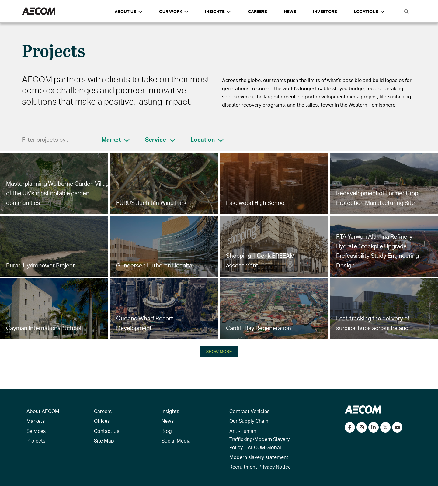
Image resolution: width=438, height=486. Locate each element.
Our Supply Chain (248, 421)
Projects (35, 440)
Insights (170, 411)
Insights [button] (218, 11)
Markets (35, 421)
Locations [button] (369, 11)
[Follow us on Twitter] (385, 427)
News (290, 11)
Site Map (104, 440)
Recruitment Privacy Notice (260, 467)
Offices (102, 421)
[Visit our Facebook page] (350, 427)
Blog (167, 431)
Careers (257, 11)
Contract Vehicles (249, 411)
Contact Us (106, 431)
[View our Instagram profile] (361, 427)
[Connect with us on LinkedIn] (373, 427)
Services (36, 431)
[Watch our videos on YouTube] (397, 427)
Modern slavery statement (258, 457)
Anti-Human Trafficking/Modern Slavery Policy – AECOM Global (259, 439)
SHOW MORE (219, 351)
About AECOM (42, 411)
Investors (325, 11)
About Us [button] (128, 11)
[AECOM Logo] (38, 11)
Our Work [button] (173, 11)
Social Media (176, 440)
